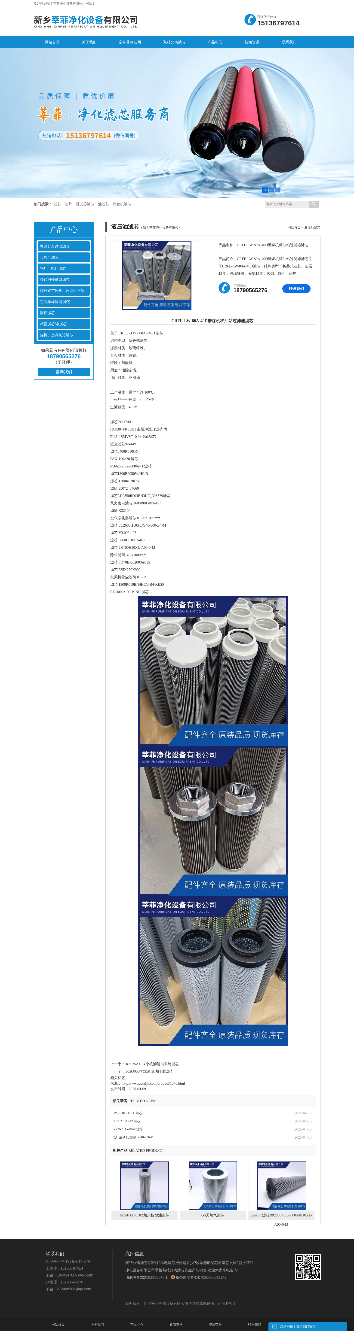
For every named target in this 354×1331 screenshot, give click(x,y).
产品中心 (136, 1324)
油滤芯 (103, 204)
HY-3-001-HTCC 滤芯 (128, 1113)
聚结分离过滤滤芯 (55, 246)
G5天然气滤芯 (213, 1215)
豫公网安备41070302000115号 (199, 1277)
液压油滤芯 (312, 227)
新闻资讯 (175, 1324)
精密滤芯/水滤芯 (53, 324)
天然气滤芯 (49, 257)
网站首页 (294, 227)
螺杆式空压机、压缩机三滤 (62, 291)
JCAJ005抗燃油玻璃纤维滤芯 (149, 1071)
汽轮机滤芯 (122, 204)
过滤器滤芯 (85, 204)
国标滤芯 (47, 313)
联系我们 (296, 289)
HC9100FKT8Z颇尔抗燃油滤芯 (144, 1215)
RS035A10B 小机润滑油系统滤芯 (152, 1064)
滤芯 (57, 204)
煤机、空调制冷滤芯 (56, 335)
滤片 (68, 204)
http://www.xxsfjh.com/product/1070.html (154, 1083)
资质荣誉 (215, 1324)
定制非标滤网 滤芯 (55, 302)
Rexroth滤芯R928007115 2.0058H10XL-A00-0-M (281, 1216)
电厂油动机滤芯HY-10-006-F (133, 1137)
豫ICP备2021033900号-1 (147, 1277)
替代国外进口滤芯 (55, 280)
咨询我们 (63, 372)
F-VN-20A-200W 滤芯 (128, 1129)
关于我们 (97, 1324)
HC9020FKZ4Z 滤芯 (127, 1121)
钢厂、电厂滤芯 (53, 268)
